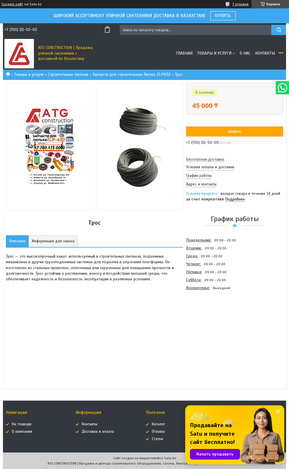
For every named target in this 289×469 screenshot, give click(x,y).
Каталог (158, 424)
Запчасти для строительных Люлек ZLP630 (131, 74)
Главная (184, 53)
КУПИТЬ (223, 16)
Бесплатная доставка (205, 159)
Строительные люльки (68, 74)
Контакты (265, 53)
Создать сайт (12, 4)
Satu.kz (170, 458)
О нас (245, 53)
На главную (22, 424)
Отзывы (158, 431)
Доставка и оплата (98, 431)
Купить (234, 132)
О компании (22, 431)
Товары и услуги (214, 53)
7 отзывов (240, 4)
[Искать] (278, 30)
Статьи (157, 439)
